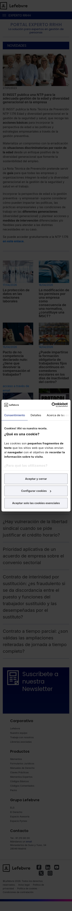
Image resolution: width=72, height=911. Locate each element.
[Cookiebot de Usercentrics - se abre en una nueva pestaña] (52, 404)
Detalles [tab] (35, 415)
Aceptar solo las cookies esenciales (36, 503)
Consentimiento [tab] (14, 415)
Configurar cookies (36, 491)
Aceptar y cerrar (36, 478)
